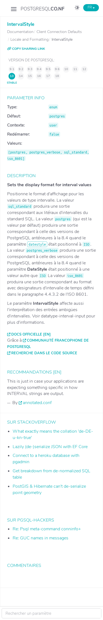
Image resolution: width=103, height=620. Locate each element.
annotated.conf (37, 403)
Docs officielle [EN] (31, 334)
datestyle (37, 244)
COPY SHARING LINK (26, 48)
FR (91, 7)
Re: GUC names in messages (40, 538)
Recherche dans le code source (44, 353)
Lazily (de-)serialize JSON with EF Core (50, 447)
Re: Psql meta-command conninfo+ (47, 529)
